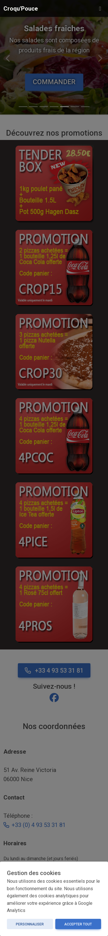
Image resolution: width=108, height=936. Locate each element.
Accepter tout (78, 924)
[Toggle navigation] (100, 9)
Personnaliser (30, 924)
